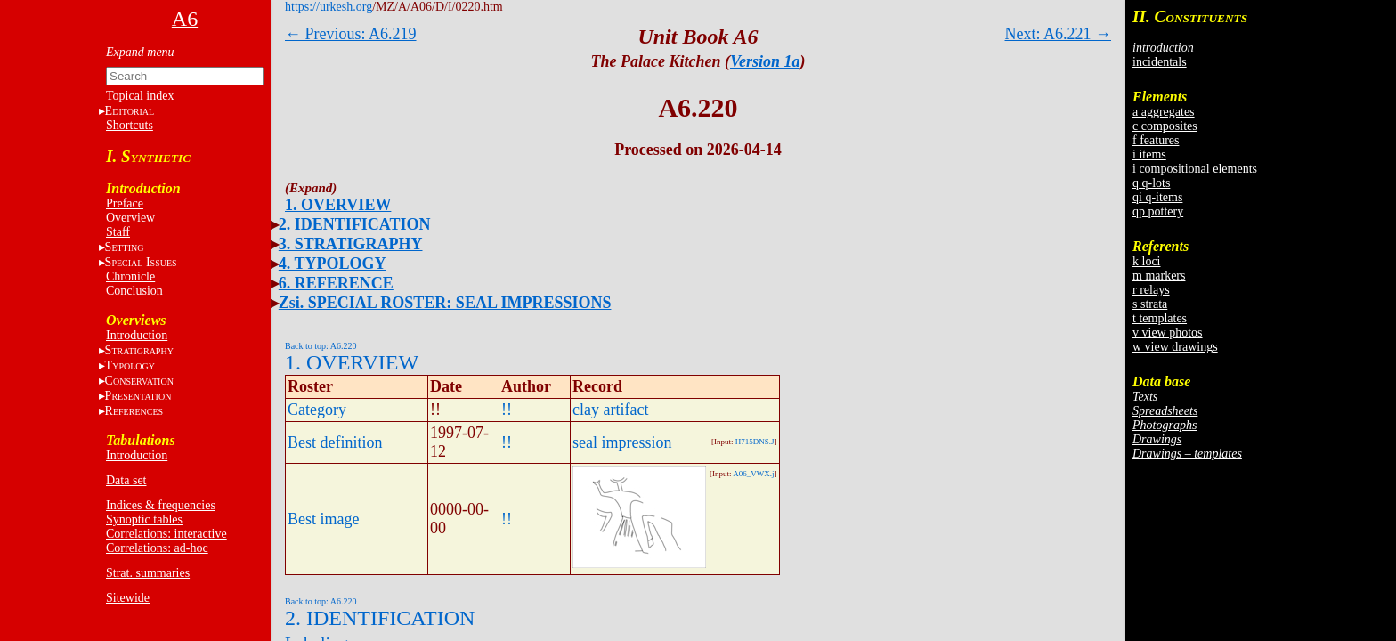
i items (1149, 154)
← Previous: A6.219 (351, 34)
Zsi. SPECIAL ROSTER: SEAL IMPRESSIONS (445, 303)
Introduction (136, 335)
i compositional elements (1194, 168)
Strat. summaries (148, 573)
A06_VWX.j (753, 473)
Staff (118, 232)
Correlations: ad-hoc (157, 548)
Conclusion (134, 290)
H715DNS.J (755, 441)
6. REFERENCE (336, 283)
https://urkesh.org (328, 6)
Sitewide (128, 597)
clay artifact (610, 409)
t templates (1159, 318)
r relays (1151, 289)
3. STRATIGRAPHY (351, 244)
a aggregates (1163, 111)
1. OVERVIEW (338, 205)
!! (506, 409)
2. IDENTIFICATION (355, 224)
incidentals (1159, 62)
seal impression (621, 442)
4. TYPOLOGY (332, 263)
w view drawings (1175, 346)
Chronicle (130, 276)
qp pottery (1157, 211)
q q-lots (1151, 183)
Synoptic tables (144, 519)
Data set (126, 480)
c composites (1164, 126)
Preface (124, 203)
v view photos (1167, 332)
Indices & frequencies (160, 505)
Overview (130, 217)
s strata (1149, 304)
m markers (1158, 275)
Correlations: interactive (166, 533)
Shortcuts (129, 125)
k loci (1146, 261)
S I (141, 262)
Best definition (335, 442)
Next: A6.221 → (1058, 34)
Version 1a (765, 61)
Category (317, 409)
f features (1155, 140)
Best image (323, 519)
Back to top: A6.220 (321, 346)
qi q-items (1157, 197)
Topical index (140, 95)
